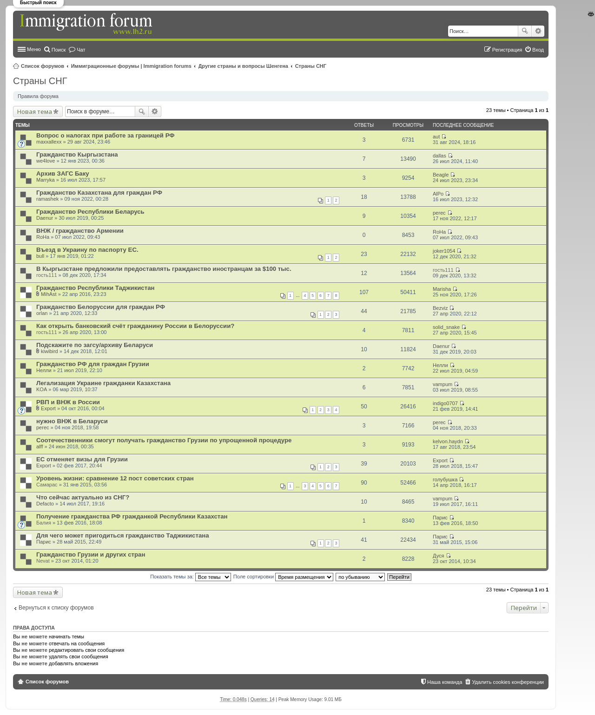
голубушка (445, 479)
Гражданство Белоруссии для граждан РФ (100, 306)
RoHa (42, 237)
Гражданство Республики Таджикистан (95, 287)
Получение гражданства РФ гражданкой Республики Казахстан (132, 516)
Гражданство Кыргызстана (77, 154)
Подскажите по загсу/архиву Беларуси (94, 344)
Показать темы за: (190, 576)
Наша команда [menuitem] (444, 682)
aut (436, 136)
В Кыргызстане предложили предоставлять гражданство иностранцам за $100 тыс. (163, 268)
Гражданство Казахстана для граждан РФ (99, 192)
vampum (442, 384)
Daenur (44, 218)
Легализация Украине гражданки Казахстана (103, 383)
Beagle (441, 174)
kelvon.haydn (448, 441)
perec (439, 213)
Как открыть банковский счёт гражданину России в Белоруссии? (135, 325)
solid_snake (446, 327)
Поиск (525, 31)
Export (48, 408)
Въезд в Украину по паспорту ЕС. (87, 249)
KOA (41, 389)
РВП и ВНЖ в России (68, 402)
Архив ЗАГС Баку (62, 173)
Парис (440, 517)
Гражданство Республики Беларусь (90, 211)
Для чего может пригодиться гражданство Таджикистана (122, 535)
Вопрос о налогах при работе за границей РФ (105, 135)
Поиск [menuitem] (59, 49)
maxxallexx (48, 141)
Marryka (45, 180)
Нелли (44, 370)
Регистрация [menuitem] (507, 49)
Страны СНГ (310, 66)
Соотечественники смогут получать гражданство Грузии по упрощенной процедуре (163, 440)
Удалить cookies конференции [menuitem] (508, 682)
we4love (45, 161)
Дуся (438, 555)
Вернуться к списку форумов (56, 607)
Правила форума (38, 96)
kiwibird (49, 351)
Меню (34, 49)
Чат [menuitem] (81, 49)
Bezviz (440, 308)
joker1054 (444, 251)
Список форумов (42, 66)
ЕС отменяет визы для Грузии (82, 459)
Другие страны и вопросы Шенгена (243, 66)
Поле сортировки (283, 576)
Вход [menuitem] (538, 49)
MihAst (49, 294)
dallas (439, 155)
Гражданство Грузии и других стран (90, 554)
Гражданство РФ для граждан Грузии (92, 364)
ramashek (47, 199)
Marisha (442, 289)
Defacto (45, 503)
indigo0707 (445, 403)
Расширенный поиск (538, 31)
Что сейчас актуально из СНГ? (82, 497)
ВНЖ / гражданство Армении (80, 230)
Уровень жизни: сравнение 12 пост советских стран (115, 478)
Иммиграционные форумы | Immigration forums (131, 66)
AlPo (438, 194)
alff (39, 446)
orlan (41, 313)
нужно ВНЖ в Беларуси (72, 421)
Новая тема (34, 111)
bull (40, 256)
